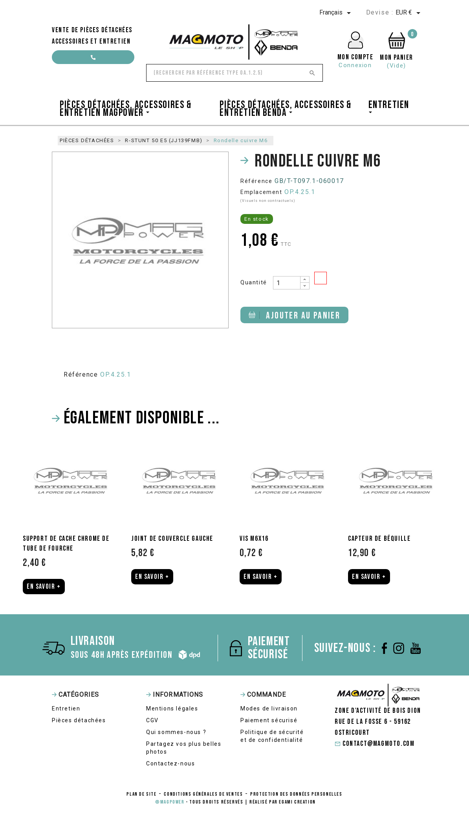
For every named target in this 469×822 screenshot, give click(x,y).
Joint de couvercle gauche (172, 539)
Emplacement (261, 192)
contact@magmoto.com (93, 59)
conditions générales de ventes (203, 794)
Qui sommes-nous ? (176, 732)
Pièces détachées (79, 720)
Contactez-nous (170, 763)
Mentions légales (172, 708)
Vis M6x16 (254, 539)
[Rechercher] (234, 73)
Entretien (66, 708)
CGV (152, 720)
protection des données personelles (296, 794)
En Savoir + (44, 586)
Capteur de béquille (379, 539)
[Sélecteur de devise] (409, 13)
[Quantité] (286, 282)
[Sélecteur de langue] (336, 13)
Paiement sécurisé (268, 720)
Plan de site (141, 794)
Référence (256, 181)
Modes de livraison (269, 708)
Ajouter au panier (294, 315)
